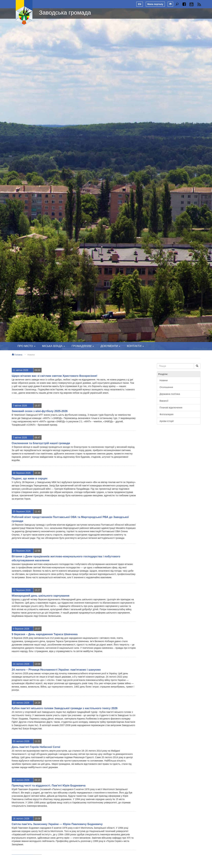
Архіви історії (167, 421)
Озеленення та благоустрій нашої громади (41, 443)
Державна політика (170, 394)
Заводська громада (65, 12)
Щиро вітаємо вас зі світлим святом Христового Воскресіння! (54, 375)
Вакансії (164, 400)
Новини (31, 355)
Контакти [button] (135, 346)
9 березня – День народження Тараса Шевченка (45, 634)
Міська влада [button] (53, 346)
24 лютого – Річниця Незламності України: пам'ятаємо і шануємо (56, 669)
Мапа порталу (155, 4)
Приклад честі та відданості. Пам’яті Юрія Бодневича (49, 785)
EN (139, 4)
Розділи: (163, 374)
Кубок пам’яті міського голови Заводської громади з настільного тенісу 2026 (65, 708)
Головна (17, 355)
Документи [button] (110, 346)
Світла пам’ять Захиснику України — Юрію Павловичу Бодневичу (57, 824)
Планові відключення (171, 407)
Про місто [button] (26, 346)
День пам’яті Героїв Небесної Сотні (36, 747)
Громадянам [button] (83, 346)
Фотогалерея (166, 414)
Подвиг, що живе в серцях (30, 478)
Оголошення (166, 387)
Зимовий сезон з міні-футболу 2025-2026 (40, 411)
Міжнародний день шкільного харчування (41, 595)
